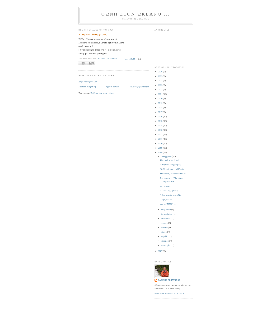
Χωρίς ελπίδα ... (167, 199)
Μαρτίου (165, 241)
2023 (160, 85)
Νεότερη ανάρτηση (87, 86)
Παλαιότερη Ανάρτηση (139, 86)
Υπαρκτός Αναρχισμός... (171, 164)
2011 (160, 139)
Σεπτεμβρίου (167, 214)
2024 (160, 80)
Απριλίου (165, 236)
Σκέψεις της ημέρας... (170, 190)
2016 (160, 116)
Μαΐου (164, 232)
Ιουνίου (164, 227)
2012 (160, 134)
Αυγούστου (166, 218)
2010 (160, 143)
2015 (160, 121)
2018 (160, 107)
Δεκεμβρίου (166, 156)
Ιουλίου (164, 223)
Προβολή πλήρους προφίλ (169, 293)
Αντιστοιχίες (165, 186)
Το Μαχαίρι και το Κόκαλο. (172, 169)
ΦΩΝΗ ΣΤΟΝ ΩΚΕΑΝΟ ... (135, 14)
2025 (160, 76)
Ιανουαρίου (166, 245)
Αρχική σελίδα (112, 86)
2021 (160, 94)
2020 (160, 98)
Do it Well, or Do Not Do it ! (173, 173)
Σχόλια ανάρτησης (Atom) (102, 93)
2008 (160, 152)
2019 (160, 103)
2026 (160, 71)
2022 (160, 89)
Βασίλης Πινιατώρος (169, 280)
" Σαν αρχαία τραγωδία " (171, 195)
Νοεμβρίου (166, 209)
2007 (160, 251)
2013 (160, 130)
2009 (160, 148)
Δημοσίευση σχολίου (87, 81)
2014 (160, 125)
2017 (160, 112)
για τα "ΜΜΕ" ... (167, 204)
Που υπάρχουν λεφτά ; (170, 160)
